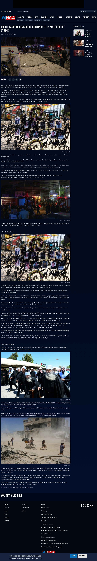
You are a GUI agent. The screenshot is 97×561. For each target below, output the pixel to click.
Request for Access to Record (50, 527)
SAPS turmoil (29, 20)
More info (39, 558)
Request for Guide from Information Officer (54, 543)
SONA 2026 (46, 20)
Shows (77, 17)
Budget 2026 (37, 20)
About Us (25, 504)
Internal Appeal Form (48, 537)
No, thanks (82, 556)
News (36, 17)
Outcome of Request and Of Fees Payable (54, 530)
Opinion (60, 17)
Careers (43, 504)
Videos (29, 17)
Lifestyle (69, 17)
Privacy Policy (45, 507)
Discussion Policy (46, 514)
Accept (74, 556)
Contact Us (25, 507)
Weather (86, 17)
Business (44, 17)
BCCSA (43, 520)
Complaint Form (46, 534)
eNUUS (94, 17)
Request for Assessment (48, 540)
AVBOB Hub (20, 20)
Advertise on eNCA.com (48, 517)
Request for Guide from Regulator (51, 547)
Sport (52, 17)
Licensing (44, 511)
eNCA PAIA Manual (47, 524)
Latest (6, 504)
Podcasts (20, 17)
